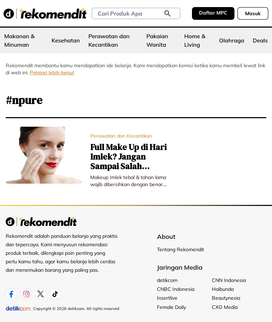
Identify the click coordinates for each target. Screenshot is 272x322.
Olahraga (231, 40)
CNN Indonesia (229, 280)
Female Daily (171, 307)
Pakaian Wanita (157, 40)
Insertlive (167, 298)
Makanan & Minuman (19, 40)
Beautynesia (226, 298)
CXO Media (225, 307)
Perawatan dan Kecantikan (108, 40)
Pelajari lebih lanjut (52, 72)
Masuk (253, 13)
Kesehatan (66, 40)
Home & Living (194, 40)
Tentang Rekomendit (180, 249)
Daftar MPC (213, 13)
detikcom (167, 280)
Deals (260, 40)
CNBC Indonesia (175, 289)
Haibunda (223, 289)
